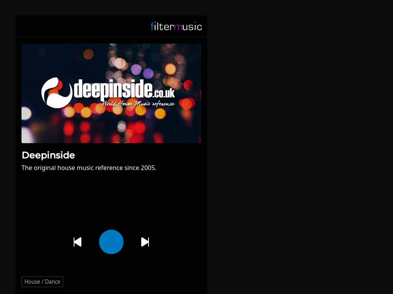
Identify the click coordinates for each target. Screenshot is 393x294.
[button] (192, 282)
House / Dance (42, 281)
